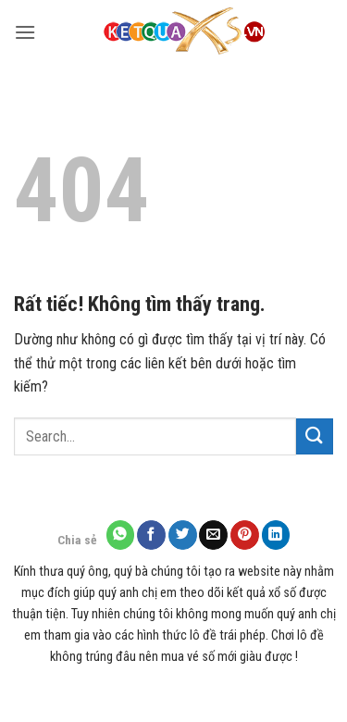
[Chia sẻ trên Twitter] (182, 534)
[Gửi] (314, 436)
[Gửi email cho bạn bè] (213, 534)
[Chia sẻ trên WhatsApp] (120, 534)
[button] (25, 32)
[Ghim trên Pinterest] (244, 534)
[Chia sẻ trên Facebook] (151, 534)
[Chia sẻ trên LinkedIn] (276, 534)
